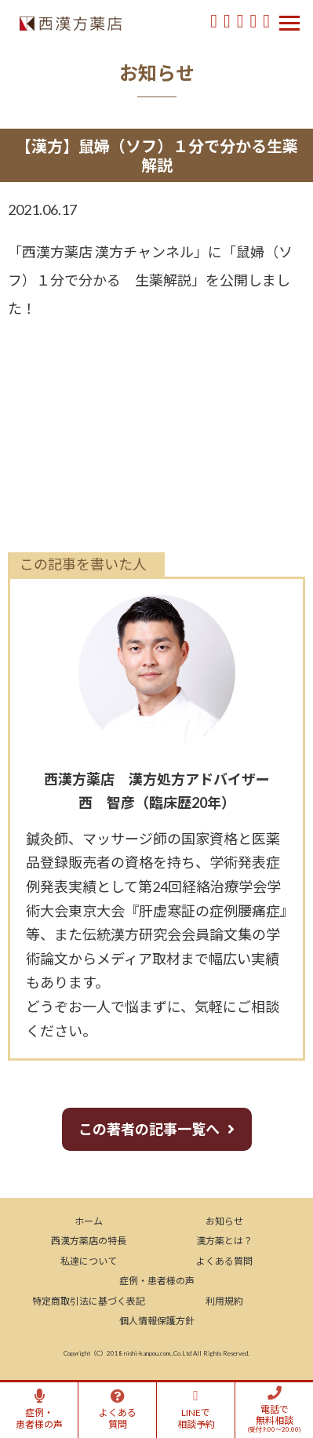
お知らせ (224, 1221)
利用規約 (224, 1301)
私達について (88, 1261)
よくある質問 (224, 1261)
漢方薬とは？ (224, 1241)
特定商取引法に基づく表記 (88, 1301)
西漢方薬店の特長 (88, 1241)
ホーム (89, 1221)
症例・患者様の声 (157, 1281)
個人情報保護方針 (157, 1321)
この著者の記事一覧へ (149, 1129)
